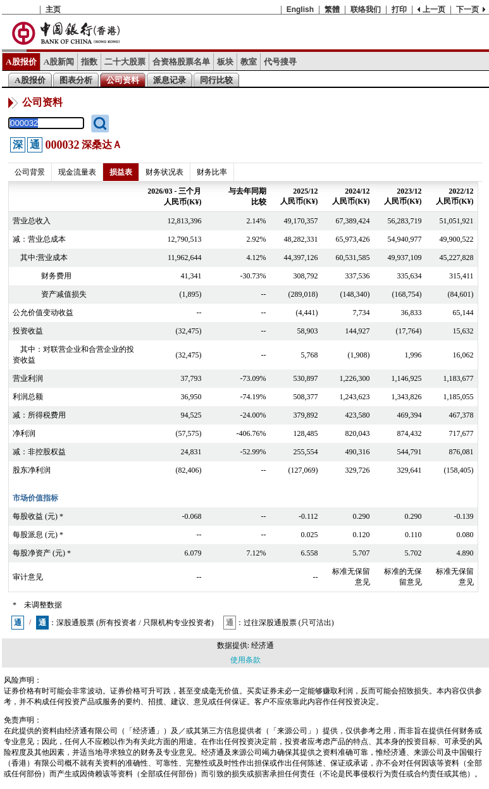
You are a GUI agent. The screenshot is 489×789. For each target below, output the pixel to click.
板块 (225, 61)
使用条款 (245, 659)
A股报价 (21, 61)
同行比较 (216, 80)
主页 (53, 9)
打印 (399, 9)
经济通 (262, 645)
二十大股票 (124, 61)
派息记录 (169, 80)
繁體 (332, 9)
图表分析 (75, 80)
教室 (248, 61)
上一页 (434, 9)
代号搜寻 (280, 61)
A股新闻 (59, 61)
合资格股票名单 (181, 61)
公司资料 (122, 80)
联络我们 (365, 9)
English (300, 9)
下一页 (467, 9)
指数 (89, 61)
